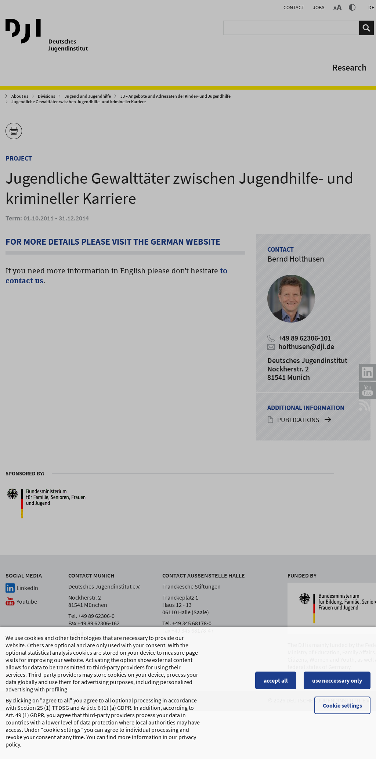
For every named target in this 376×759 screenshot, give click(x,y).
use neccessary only (337, 683)
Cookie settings (342, 708)
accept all (276, 683)
